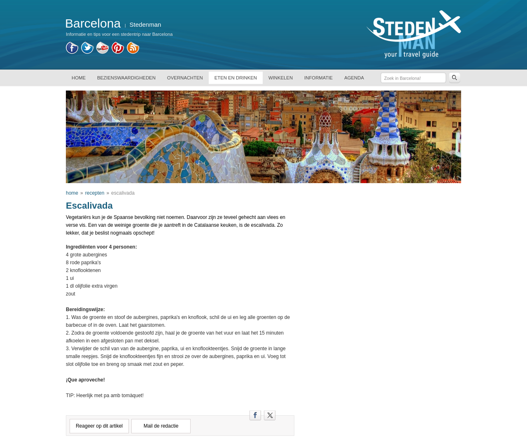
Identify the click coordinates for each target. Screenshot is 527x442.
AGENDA (354, 77)
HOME (79, 77)
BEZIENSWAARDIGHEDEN (126, 77)
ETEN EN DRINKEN (236, 77)
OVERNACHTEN (185, 77)
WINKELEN (280, 77)
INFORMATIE (318, 77)
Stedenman (145, 24)
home (72, 193)
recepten (95, 193)
